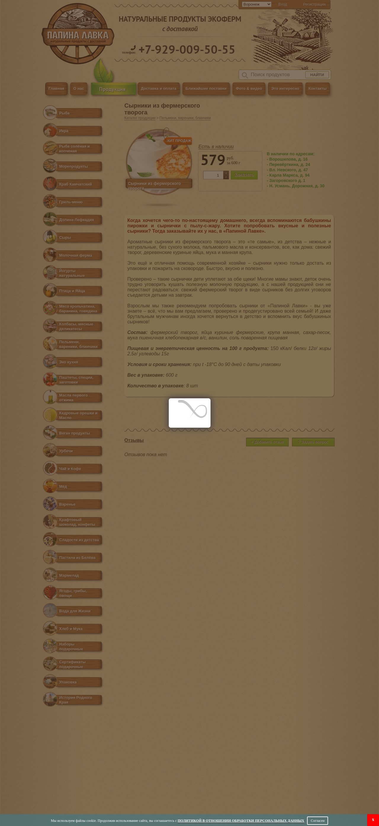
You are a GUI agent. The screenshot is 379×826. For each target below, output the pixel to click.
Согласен (318, 821)
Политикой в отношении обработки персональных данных (241, 821)
